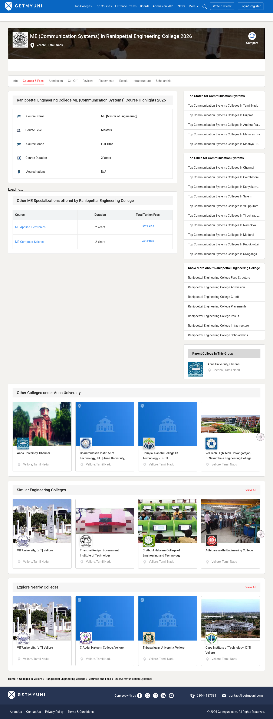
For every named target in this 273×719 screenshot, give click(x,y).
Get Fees (147, 226)
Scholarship (163, 81)
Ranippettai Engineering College (65, 678)
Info (15, 81)
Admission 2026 (163, 6)
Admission (56, 81)
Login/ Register (250, 6)
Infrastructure (142, 81)
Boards (144, 6)
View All (251, 490)
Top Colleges (83, 6)
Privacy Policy (54, 711)
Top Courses (103, 6)
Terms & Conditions (81, 711)
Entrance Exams (125, 6)
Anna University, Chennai (224, 364)
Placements (106, 81)
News (181, 6)
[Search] (204, 6)
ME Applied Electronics (30, 227)
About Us (16, 711)
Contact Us (33, 711)
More (194, 6)
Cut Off (72, 81)
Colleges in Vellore (30, 678)
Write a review (222, 6)
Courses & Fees (33, 81)
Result (123, 81)
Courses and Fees (100, 678)
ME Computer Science (30, 242)
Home (12, 678)
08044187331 (206, 695)
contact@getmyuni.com (246, 695)
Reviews (87, 81)
